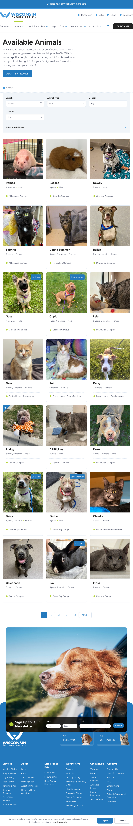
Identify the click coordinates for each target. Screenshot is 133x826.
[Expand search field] (108, 26)
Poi (51, 383)
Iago (24, 179)
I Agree (105, 820)
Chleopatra (13, 583)
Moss (96, 583)
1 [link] (44, 615)
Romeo (10, 183)
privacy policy (61, 822)
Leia (96, 316)
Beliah (97, 249)
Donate (125, 26)
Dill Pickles (56, 449)
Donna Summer (59, 249)
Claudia (98, 516)
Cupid (53, 316)
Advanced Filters (15, 127)
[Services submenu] (5, 26)
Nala (9, 383)
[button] (66, 104)
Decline (122, 820)
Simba (53, 516)
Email (81, 721)
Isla (51, 583)
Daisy (96, 383)
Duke (96, 449)
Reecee (54, 183)
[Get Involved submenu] (78, 26)
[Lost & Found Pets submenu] (37, 26)
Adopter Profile (17, 73)
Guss (9, 316)
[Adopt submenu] (18, 26)
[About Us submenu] (95, 26)
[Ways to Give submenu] (59, 26)
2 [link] (51, 615)
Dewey (97, 183)
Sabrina (11, 249)
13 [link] (75, 615)
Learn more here (77, 3)
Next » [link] (85, 615)
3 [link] (59, 615)
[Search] (25, 104)
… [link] (66, 615)
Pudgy (10, 449)
